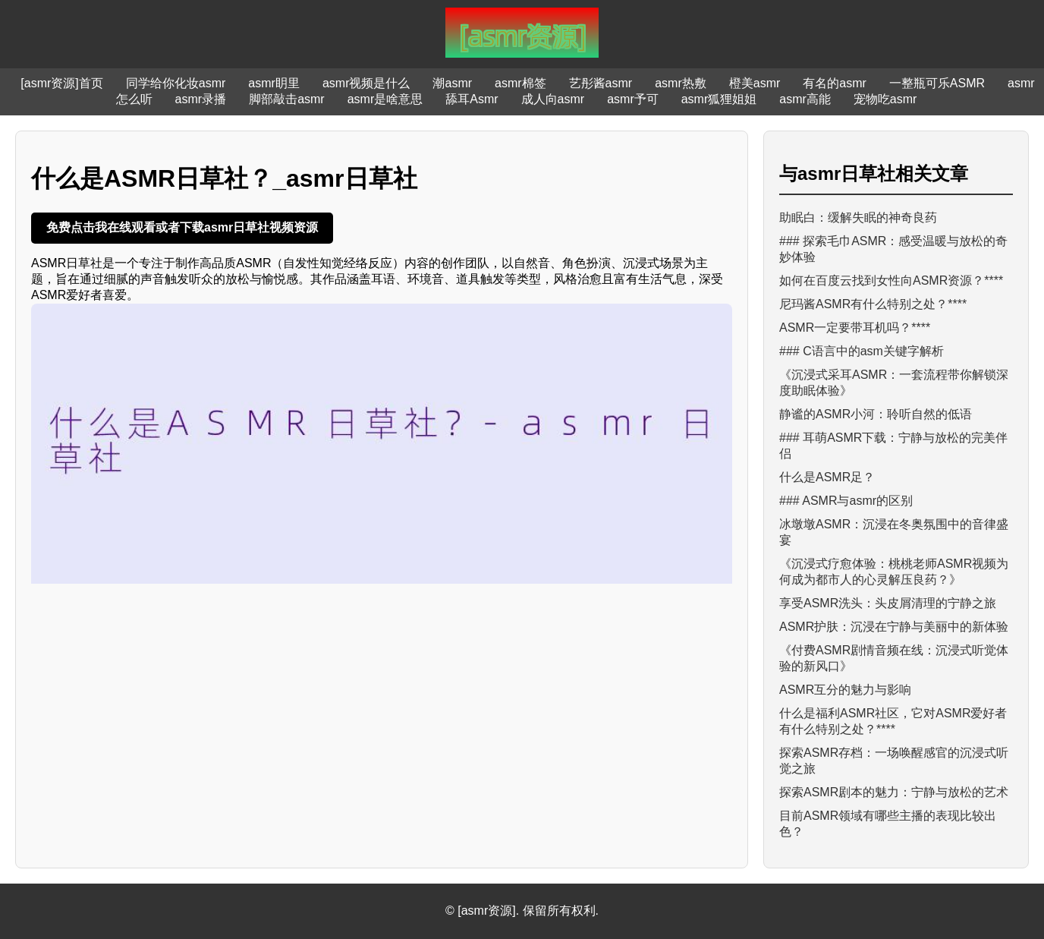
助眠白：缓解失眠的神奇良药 (858, 217)
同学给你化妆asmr (176, 83)
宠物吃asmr (885, 99)
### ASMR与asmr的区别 (846, 500)
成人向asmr (553, 99)
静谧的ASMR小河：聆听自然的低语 (875, 414)
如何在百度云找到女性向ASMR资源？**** (891, 280)
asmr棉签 (520, 83)
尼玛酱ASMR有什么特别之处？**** (873, 304)
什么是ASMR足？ (827, 477)
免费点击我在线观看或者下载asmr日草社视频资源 (182, 227)
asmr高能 (805, 99)
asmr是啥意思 (385, 99)
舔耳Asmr (471, 99)
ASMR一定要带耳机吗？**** (854, 327)
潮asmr (452, 83)
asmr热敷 (680, 83)
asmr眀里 (274, 83)
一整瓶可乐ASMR (937, 83)
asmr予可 (633, 99)
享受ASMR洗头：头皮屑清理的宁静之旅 (887, 603)
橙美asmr (755, 83)
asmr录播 (201, 99)
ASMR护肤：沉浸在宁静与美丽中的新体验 (893, 626)
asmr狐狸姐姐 (719, 99)
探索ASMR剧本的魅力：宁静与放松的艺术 (893, 792)
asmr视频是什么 (366, 83)
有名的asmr (834, 83)
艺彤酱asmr (601, 83)
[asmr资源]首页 (61, 83)
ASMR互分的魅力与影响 (845, 689)
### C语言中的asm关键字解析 (861, 351)
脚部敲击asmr (287, 99)
